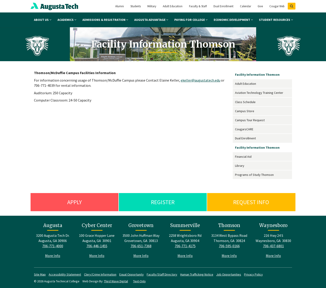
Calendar (245, 6)
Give (260, 6)
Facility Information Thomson (257, 75)
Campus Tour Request (250, 120)
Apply (74, 202)
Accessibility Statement (65, 274)
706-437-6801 (273, 246)
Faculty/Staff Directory (162, 274)
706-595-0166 (229, 246)
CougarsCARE (244, 129)
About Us (42, 20)
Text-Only (139, 281)
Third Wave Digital (116, 281)
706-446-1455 (96, 246)
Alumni (119, 6)
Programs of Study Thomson (254, 175)
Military (151, 6)
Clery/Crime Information (100, 274)
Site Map (40, 274)
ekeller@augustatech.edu (200, 80)
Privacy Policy (253, 274)
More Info (52, 255)
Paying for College (191, 20)
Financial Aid (243, 157)
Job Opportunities (228, 274)
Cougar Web (277, 6)
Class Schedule (245, 102)
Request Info (251, 202)
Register (163, 202)
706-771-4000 (52, 246)
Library (239, 166)
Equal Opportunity (131, 274)
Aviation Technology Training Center (259, 93)
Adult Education (172, 6)
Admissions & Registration (105, 20)
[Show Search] (291, 6)
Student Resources (276, 20)
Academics (67, 20)
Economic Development (233, 20)
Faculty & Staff (198, 6)
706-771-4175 (185, 246)
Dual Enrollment (223, 6)
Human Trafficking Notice (196, 274)
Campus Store (244, 111)
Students (135, 6)
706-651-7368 (141, 246)
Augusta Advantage (151, 20)
